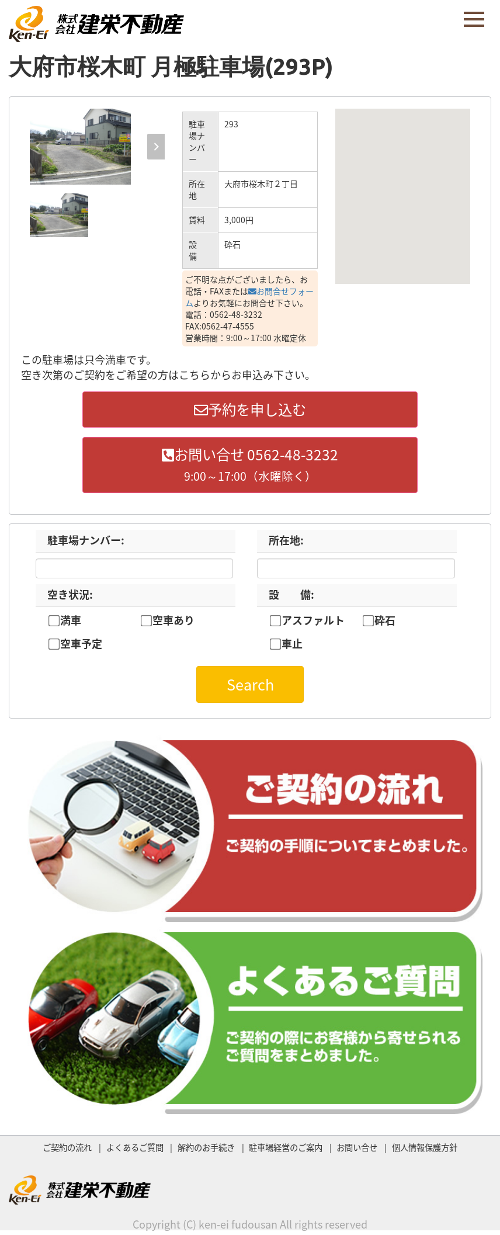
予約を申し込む (250, 410)
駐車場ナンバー (85, 542)
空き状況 (70, 597)
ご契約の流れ (67, 1149)
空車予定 (81, 646)
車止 (292, 646)
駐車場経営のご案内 (285, 1149)
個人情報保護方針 (424, 1149)
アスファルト (313, 622)
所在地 (286, 542)
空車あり (173, 622)
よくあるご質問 (135, 1149)
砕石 (384, 622)
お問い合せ (356, 1149)
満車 (70, 622)
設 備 (291, 597)
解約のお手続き (206, 1149)
